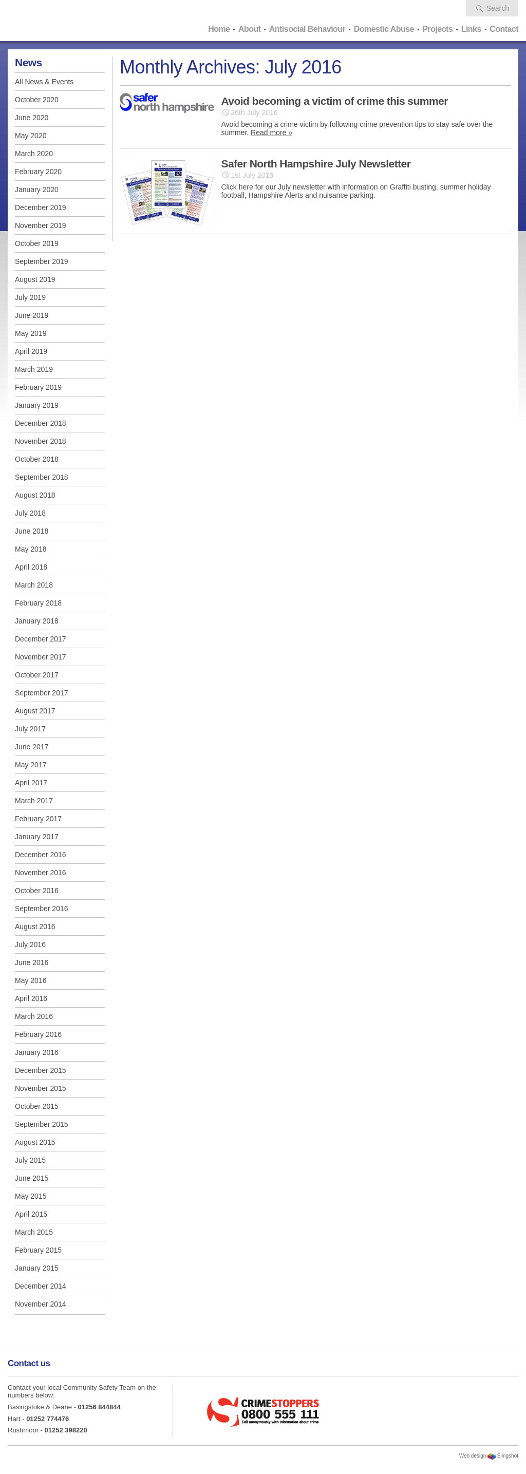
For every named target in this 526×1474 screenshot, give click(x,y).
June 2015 (31, 1178)
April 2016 (31, 998)
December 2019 (40, 207)
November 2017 (40, 657)
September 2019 (41, 261)
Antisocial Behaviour (307, 29)
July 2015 (30, 1160)
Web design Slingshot (488, 1456)
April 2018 (31, 567)
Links (471, 29)
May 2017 (30, 765)
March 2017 (34, 801)
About (249, 29)
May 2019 (30, 333)
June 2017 (31, 747)
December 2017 (40, 639)
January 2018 (37, 621)
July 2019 (30, 297)
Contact (504, 29)
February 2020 (38, 171)
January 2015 (37, 1268)
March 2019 (34, 369)
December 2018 (40, 423)
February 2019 (38, 387)
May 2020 (30, 135)
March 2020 (34, 153)
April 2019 (31, 351)
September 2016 (41, 908)
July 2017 (30, 729)
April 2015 (31, 1214)
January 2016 (37, 1052)
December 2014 (40, 1286)
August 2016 (35, 926)
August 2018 (35, 495)
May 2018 (30, 549)
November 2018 (40, 441)
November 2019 (40, 225)
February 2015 (38, 1250)
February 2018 (38, 603)
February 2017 (38, 819)
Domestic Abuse (384, 29)
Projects (437, 29)
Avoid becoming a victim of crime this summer (334, 101)
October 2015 (37, 1106)
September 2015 (41, 1124)
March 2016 (34, 1016)
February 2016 (38, 1034)
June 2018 (31, 531)
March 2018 (34, 585)
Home (219, 29)
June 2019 (31, 315)
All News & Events (44, 82)
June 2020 (31, 118)
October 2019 (37, 243)
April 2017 (31, 783)
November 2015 (40, 1088)
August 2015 (35, 1142)
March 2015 (34, 1232)
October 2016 (37, 890)
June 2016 (31, 962)
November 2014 (40, 1304)
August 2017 (35, 711)
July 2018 (30, 513)
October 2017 (37, 675)
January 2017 (37, 837)
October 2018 (37, 459)
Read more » (271, 132)
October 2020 (37, 100)
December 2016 (40, 855)
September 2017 (41, 693)
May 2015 (30, 1196)
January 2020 (37, 189)
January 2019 (37, 405)
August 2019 (35, 279)
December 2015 (40, 1070)
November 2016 (40, 872)
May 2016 (30, 980)
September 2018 (41, 477)
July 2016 (30, 944)
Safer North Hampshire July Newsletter (316, 163)
